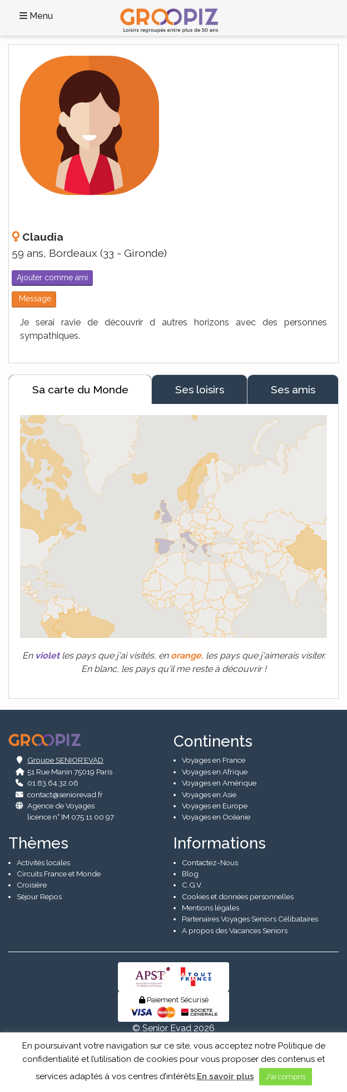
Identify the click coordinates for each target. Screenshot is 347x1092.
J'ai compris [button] (285, 1076)
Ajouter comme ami (52, 277)
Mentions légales (210, 907)
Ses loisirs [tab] (199, 389)
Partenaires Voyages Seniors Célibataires (250, 918)
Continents (213, 741)
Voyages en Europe (214, 805)
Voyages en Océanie (216, 816)
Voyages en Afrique (214, 771)
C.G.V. (192, 884)
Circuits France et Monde (59, 873)
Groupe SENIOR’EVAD (65, 759)
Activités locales (43, 862)
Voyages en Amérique (219, 782)
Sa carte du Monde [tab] (80, 389)
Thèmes (38, 843)
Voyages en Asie (209, 794)
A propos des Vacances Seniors (234, 930)
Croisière (32, 884)
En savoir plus (225, 1076)
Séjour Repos (39, 896)
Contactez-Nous (210, 862)
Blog (190, 873)
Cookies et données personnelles (238, 896)
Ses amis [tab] (293, 389)
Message (34, 298)
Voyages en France (213, 759)
